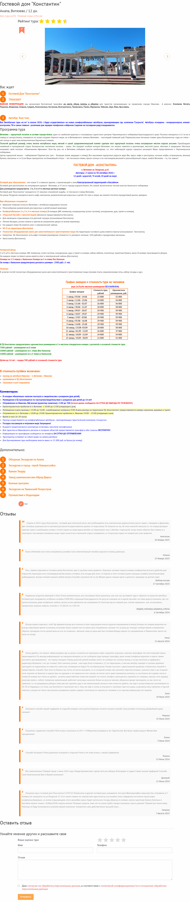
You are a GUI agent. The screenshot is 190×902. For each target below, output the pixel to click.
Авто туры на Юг (8, 16)
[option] (95, 56)
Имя (20, 845)
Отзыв (21, 857)
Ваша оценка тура (28, 840)
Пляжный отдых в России (29, 16)
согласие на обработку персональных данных (53, 885)
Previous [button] (23, 56)
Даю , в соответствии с (94, 887)
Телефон (102, 845)
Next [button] (167, 56)
